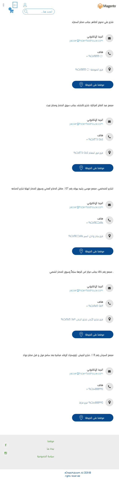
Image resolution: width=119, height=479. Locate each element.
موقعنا (50, 440)
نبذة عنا (50, 448)
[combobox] (39, 11)
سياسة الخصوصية (45, 456)
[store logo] (107, 6)
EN (15, 5)
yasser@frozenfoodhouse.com (86, 40)
